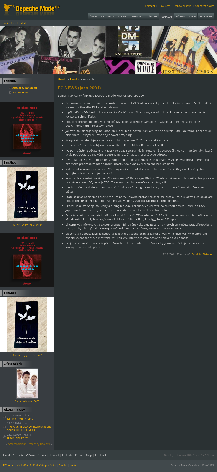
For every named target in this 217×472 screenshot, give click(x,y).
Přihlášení (149, 5)
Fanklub (166, 16)
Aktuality (107, 16)
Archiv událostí (17, 444)
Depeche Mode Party (20, 419)
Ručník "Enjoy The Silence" (27, 224)
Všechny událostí (39, 444)
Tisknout (208, 254)
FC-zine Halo (20, 92)
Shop (192, 16)
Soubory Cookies (204, 5)
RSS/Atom (8, 465)
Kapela (136, 16)
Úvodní (62, 79)
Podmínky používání (44, 465)
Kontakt (74, 465)
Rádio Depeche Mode (15, 23)
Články (123, 16)
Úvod (93, 16)
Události (151, 16)
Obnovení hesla (182, 5)
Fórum (180, 16)
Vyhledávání (24, 465)
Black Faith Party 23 (19, 438)
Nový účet (164, 5)
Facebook (206, 16)
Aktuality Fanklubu (24, 88)
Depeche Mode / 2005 (27, 401)
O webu (63, 465)
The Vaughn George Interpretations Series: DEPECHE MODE (29, 428)
